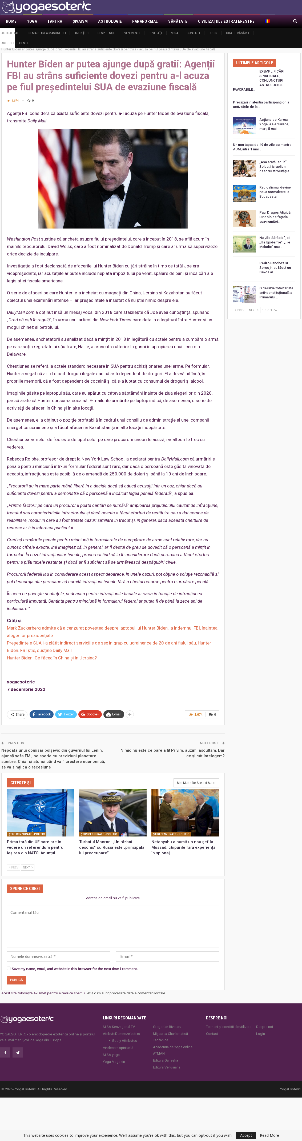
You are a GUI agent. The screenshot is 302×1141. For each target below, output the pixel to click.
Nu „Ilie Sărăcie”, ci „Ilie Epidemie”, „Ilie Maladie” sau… (274, 242)
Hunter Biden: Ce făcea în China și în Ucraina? (52, 657)
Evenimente (131, 33)
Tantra (54, 21)
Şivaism (80, 21)
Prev (13, 867)
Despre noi (106, 33)
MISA (174, 33)
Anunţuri (81, 33)
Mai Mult (207, 21)
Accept (246, 1135)
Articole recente (15, 43)
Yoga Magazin (114, 1061)
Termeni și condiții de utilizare (228, 1026)
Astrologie (110, 21)
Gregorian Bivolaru (167, 1026)
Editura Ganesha (165, 1060)
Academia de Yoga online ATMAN (172, 1050)
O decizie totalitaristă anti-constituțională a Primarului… (276, 292)
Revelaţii (156, 33)
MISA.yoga (111, 1054)
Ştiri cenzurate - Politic (27, 833)
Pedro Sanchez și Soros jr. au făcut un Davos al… (275, 267)
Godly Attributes (124, 1040)
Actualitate (10, 33)
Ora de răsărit (237, 33)
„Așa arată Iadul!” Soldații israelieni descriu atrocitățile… (275, 166)
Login (213, 33)
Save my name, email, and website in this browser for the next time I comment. (75, 968)
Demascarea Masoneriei (47, 33)
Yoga (32, 21)
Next (28, 867)
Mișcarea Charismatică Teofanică (170, 1036)
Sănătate (177, 21)
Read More (269, 1135)
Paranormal (145, 21)
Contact (193, 33)
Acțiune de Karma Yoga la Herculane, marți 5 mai (274, 124)
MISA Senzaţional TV (119, 1026)
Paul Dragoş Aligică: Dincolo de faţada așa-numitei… (275, 216)
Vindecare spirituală (118, 1048)
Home (11, 21)
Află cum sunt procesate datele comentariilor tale (126, 992)
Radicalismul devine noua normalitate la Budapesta (275, 191)
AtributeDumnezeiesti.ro (121, 1033)
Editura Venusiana (166, 1067)
